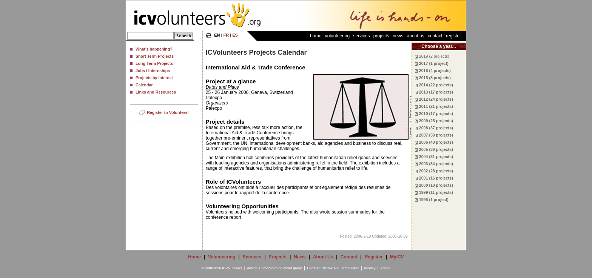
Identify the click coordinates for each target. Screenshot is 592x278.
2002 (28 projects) (436, 171)
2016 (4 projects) (435, 70)
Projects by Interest (154, 77)
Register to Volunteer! (168, 112)
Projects (381, 35)
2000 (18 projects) (436, 185)
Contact (435, 35)
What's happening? (154, 49)
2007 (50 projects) (436, 135)
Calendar (144, 85)
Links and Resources (156, 92)
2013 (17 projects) (436, 92)
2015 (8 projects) (435, 77)
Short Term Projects (155, 56)
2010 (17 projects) (436, 113)
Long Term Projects (154, 63)
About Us (415, 35)
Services (361, 35)
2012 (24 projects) (436, 99)
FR (226, 35)
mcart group (292, 268)
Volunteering (337, 35)
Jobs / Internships (153, 70)
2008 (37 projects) (436, 128)
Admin (385, 268)
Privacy (370, 268)
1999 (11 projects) (436, 192)
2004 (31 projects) (436, 156)
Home (315, 35)
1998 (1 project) (434, 199)
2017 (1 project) (434, 63)
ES (235, 35)
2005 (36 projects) (436, 149)
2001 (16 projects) (436, 178)
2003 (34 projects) (436, 163)
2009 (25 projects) (436, 120)
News (398, 35)
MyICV (397, 257)
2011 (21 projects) (436, 106)
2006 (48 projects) (436, 142)
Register (453, 35)
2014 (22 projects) (436, 85)
